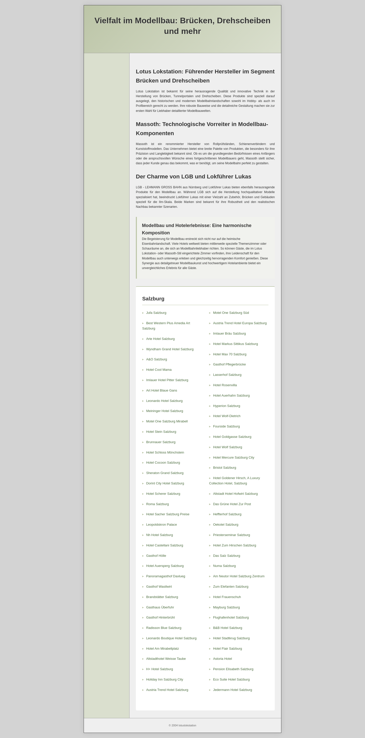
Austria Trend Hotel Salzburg (167, 690)
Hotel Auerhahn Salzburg (231, 395)
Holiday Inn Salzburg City (164, 679)
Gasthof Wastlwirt (159, 586)
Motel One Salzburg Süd (231, 313)
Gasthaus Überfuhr (160, 607)
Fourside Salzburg (226, 426)
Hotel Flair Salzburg (227, 648)
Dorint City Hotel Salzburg (165, 483)
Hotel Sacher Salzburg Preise (168, 514)
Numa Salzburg (224, 566)
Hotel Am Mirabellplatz (162, 648)
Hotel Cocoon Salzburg (163, 462)
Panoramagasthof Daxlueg (165, 576)
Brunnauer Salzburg (161, 442)
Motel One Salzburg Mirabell (167, 421)
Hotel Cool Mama (159, 370)
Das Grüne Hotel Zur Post (232, 504)
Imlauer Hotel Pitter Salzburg (167, 380)
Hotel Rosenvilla (225, 385)
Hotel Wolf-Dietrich (227, 416)
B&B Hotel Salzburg (227, 628)
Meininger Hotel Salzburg (164, 411)
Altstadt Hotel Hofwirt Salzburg (235, 494)
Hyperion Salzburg (226, 406)
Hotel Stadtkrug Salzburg (231, 638)
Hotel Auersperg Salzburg (165, 566)
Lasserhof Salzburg (227, 375)
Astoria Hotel (222, 659)
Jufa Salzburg (156, 313)
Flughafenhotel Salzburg (231, 617)
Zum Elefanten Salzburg (230, 586)
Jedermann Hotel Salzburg (232, 690)
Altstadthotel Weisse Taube (166, 659)
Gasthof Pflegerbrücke (229, 364)
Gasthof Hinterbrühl (160, 617)
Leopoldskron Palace (161, 524)
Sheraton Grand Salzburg (165, 473)
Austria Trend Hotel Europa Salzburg (240, 323)
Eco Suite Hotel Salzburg (231, 679)
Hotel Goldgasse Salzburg (232, 437)
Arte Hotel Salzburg (160, 339)
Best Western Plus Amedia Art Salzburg (166, 325)
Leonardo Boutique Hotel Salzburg (171, 638)
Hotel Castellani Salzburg (164, 545)
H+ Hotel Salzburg (159, 669)
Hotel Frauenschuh (227, 597)
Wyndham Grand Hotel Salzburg (170, 349)
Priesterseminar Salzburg (231, 535)
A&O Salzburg (156, 359)
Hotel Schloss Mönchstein (165, 452)
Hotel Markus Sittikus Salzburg (235, 344)
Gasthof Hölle (156, 556)
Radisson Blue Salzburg (163, 628)
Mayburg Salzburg (226, 607)
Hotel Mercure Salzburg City (233, 457)
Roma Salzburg (157, 504)
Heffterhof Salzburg (227, 514)
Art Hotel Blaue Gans (161, 390)
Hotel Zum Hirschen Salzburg (234, 545)
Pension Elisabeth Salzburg (233, 669)
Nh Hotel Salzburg (159, 535)
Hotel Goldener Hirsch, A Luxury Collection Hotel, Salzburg (234, 480)
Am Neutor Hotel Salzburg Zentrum (239, 576)
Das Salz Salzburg (226, 556)
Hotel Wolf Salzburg (227, 447)
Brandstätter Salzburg (162, 597)
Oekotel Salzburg (226, 524)
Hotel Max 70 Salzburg (230, 354)
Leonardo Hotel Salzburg (164, 401)
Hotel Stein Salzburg (161, 432)
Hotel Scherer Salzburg (163, 494)
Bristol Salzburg (224, 467)
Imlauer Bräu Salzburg (229, 333)
